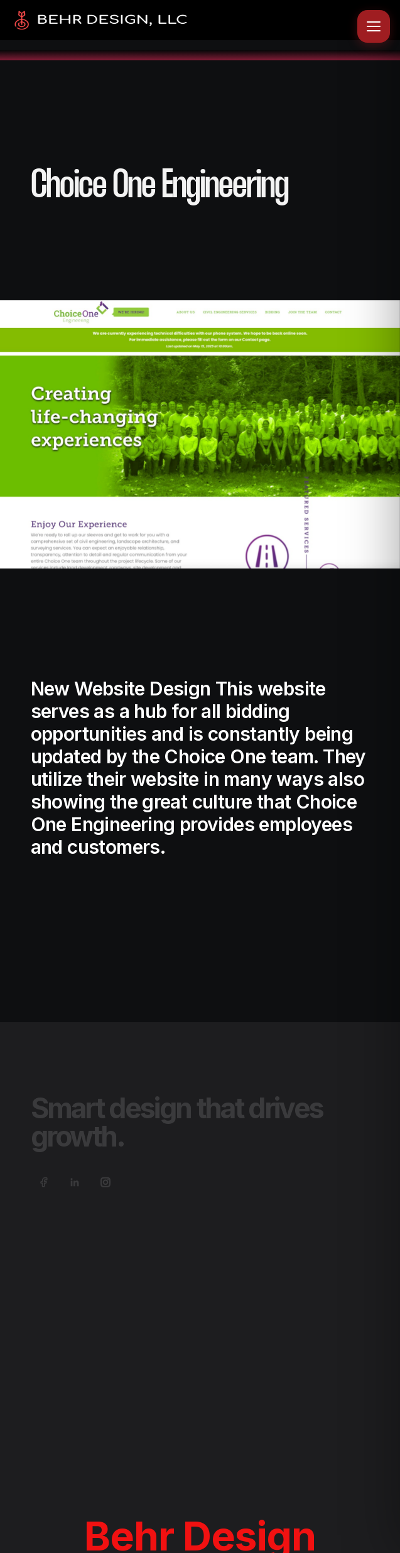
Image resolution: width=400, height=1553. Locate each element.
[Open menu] (373, 26)
